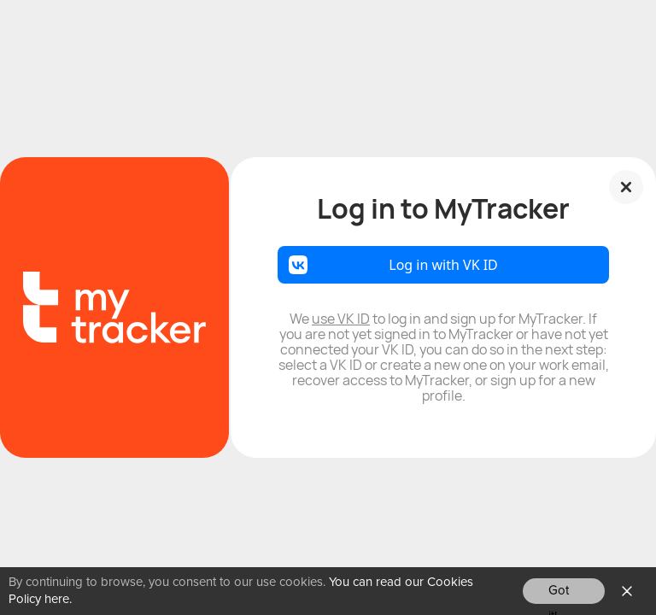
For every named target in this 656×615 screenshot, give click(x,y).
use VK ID (341, 318)
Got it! (558, 594)
